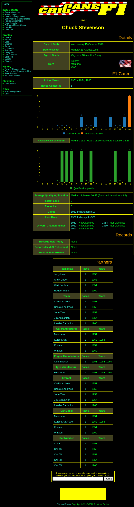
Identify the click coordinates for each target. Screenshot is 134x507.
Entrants (8, 50)
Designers (9, 52)
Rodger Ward (61, 290)
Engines (8, 44)
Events (8, 59)
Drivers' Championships (15, 69)
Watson (58, 350)
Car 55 (58, 454)
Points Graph (10, 14)
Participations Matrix (14, 21)
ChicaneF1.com (64, 504)
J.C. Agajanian (62, 399)
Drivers (8, 37)
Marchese (59, 334)
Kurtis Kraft (60, 339)
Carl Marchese (62, 301)
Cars (7, 42)
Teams (8, 40)
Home (6, 4)
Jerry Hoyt (59, 274)
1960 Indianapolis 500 (83, 217)
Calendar (9, 29)
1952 (73, 225)
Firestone (59, 372)
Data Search (10, 84)
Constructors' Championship (17, 19)
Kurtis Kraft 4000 (63, 421)
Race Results (11, 23)
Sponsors (9, 57)
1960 (105, 225)
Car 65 (58, 465)
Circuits (8, 61)
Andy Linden (61, 279)
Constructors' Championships (18, 71)
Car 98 (58, 459)
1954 (105, 222)
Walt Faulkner (61, 285)
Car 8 (57, 443)
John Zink (59, 312)
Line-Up (8, 27)
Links (7, 94)
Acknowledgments (13, 92)
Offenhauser (61, 361)
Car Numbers (11, 55)
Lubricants (9, 48)
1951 (73, 222)
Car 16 (58, 449)
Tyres (7, 46)
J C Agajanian (62, 317)
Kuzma (58, 345)
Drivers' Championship (15, 17)
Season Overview (12, 12)
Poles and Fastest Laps (15, 25)
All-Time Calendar (13, 76)
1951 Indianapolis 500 (83, 211)
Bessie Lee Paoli (63, 306)
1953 (73, 228)
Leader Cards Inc (63, 323)
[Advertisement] (83, 494)
